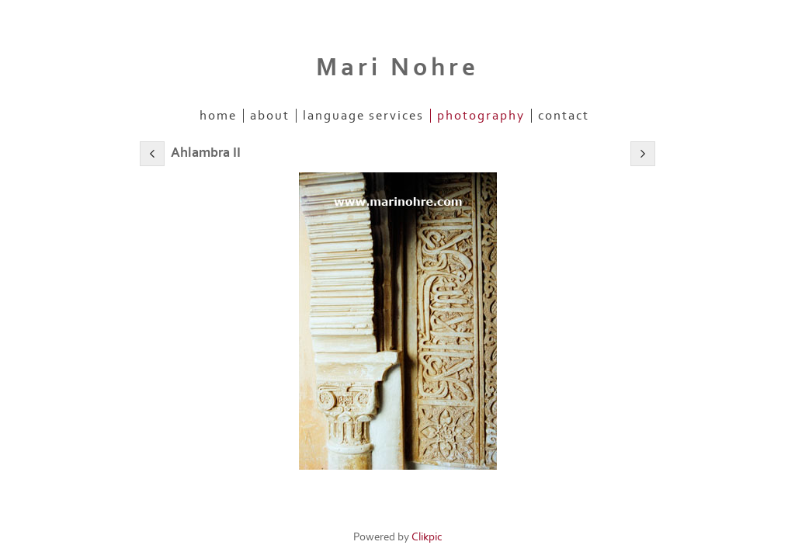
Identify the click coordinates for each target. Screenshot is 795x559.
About (270, 116)
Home (218, 116)
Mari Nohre (397, 67)
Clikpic (427, 536)
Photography (481, 116)
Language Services (363, 116)
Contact (563, 116)
